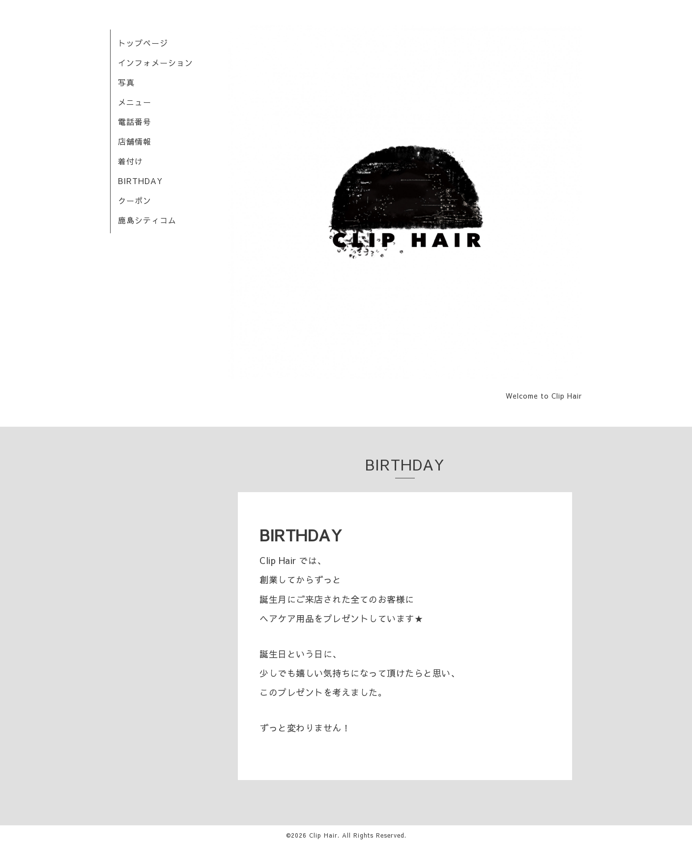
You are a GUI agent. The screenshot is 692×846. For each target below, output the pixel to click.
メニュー (134, 101)
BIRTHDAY (140, 180)
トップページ (143, 42)
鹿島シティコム (147, 220)
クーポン (134, 200)
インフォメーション (155, 62)
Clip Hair (323, 835)
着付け (130, 161)
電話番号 (134, 121)
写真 (126, 82)
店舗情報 (134, 141)
